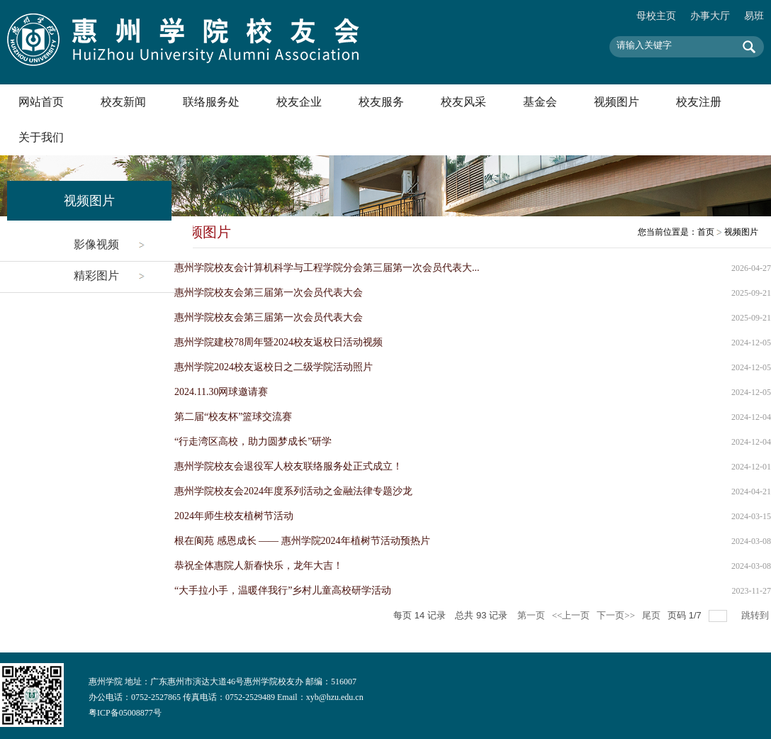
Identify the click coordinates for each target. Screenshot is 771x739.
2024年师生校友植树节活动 (233, 516)
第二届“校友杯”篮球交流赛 (233, 416)
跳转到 (756, 615)
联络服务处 (211, 102)
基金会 (540, 102)
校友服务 (381, 102)
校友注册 (698, 102)
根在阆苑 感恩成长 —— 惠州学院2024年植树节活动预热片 (302, 540)
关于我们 (41, 137)
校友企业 (299, 102)
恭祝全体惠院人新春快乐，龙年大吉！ (258, 565)
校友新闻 (123, 102)
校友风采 (463, 102)
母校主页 (656, 16)
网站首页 (41, 102)
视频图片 (616, 102)
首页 (705, 232)
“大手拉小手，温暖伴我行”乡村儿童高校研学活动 (282, 590)
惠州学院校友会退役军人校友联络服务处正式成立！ (288, 466)
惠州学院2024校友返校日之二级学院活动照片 (273, 367)
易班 (754, 16)
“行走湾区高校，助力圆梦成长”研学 (253, 441)
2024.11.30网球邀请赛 (221, 392)
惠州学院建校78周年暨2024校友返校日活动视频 (278, 342)
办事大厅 (710, 16)
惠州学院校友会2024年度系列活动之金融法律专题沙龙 (293, 491)
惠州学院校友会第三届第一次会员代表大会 (268, 292)
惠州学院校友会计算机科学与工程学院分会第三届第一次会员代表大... (327, 267)
